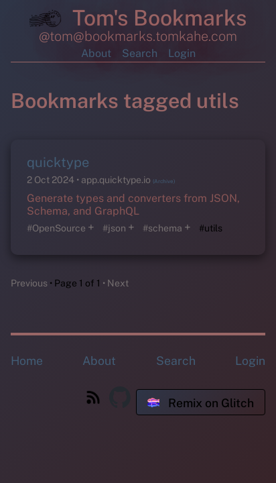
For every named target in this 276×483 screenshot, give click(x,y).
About (96, 53)
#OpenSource (56, 228)
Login (182, 53)
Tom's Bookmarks (138, 20)
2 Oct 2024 (51, 179)
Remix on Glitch (200, 403)
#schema (162, 228)
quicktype (58, 162)
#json (114, 228)
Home (27, 361)
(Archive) (164, 181)
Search (139, 53)
